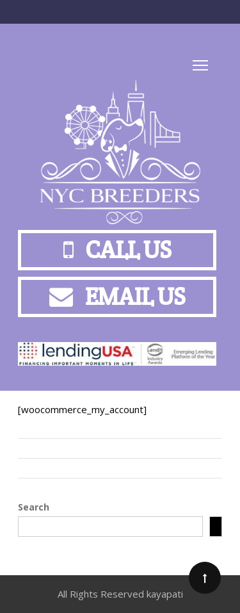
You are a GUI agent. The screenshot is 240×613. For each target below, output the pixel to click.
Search (33, 507)
